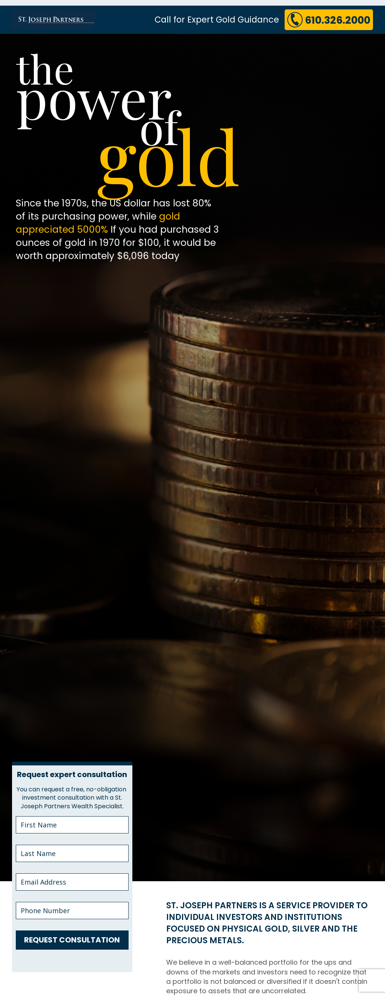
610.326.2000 (327, 19)
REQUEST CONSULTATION (72, 940)
